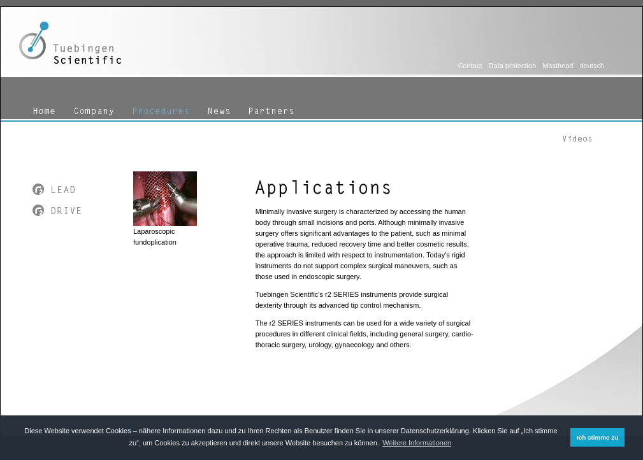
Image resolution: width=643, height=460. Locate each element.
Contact (470, 65)
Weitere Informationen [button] (416, 443)
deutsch (591, 65)
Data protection (513, 65)
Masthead (557, 65)
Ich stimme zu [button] (597, 437)
